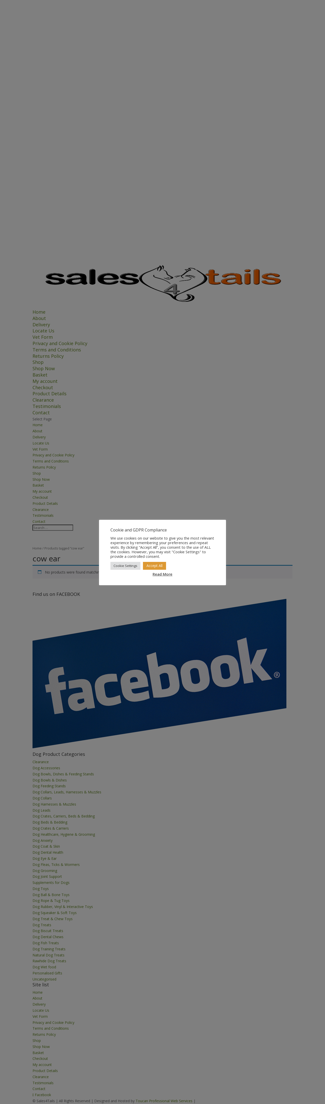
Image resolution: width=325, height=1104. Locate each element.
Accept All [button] (154, 565)
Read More (162, 574)
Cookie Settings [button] (125, 565)
